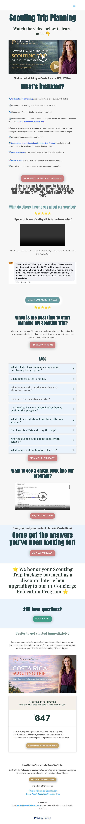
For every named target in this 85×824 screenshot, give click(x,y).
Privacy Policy (42, 817)
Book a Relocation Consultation (43, 791)
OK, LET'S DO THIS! (42, 515)
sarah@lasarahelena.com (28, 805)
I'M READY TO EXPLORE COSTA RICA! (42, 178)
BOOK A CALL (42, 618)
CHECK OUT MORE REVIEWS (42, 299)
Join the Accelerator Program (42, 779)
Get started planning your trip (42, 746)
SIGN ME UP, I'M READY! (42, 458)
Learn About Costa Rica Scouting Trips (43, 794)
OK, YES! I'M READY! (42, 553)
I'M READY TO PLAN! (42, 345)
